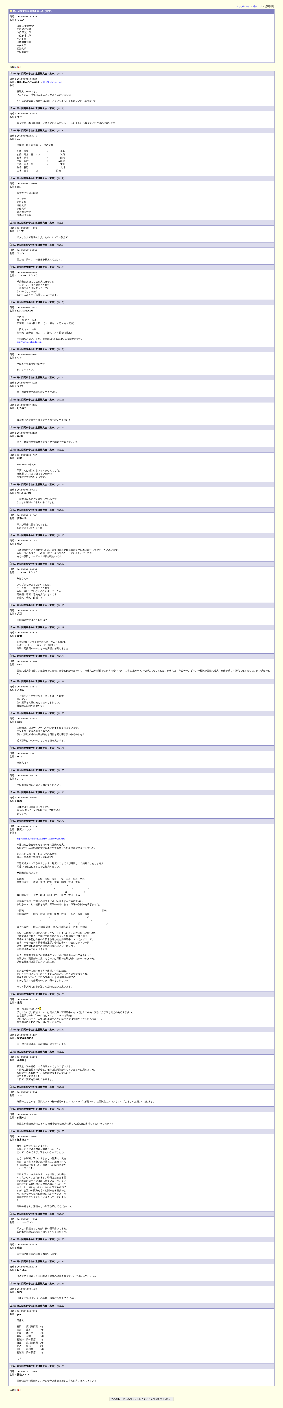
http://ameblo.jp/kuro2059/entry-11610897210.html (41, 838)
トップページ (243, 6)
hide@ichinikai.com (51, 82)
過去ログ (257, 6)
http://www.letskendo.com (29, 341)
